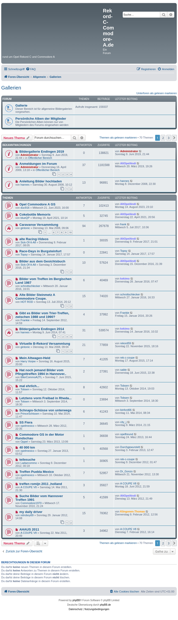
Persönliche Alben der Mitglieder (40, 118)
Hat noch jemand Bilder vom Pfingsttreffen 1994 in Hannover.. (40, 372)
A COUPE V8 (29, 487)
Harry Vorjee (28, 361)
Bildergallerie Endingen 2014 (41, 329)
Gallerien (11, 87)
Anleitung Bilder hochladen (40, 181)
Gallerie (21, 105)
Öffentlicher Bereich (40, 157)
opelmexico (27, 425)
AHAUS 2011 (29, 529)
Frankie (25, 320)
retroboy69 (27, 515)
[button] (174, 138)
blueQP (25, 217)
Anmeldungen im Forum (38, 164)
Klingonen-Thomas (132, 511)
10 (70, 232)
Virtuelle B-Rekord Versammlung (44, 343)
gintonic (25, 227)
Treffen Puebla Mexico (36, 472)
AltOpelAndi (128, 163)
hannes (25, 184)
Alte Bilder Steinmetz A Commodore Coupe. (35, 296)
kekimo (125, 278)
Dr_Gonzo (126, 471)
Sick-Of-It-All (28, 242)
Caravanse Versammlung (38, 224)
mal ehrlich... (29, 386)
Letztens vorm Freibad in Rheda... (45, 398)
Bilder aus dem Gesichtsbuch (42, 261)
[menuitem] (31, 69)
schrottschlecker (30, 285)
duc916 (25, 207)
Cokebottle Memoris (35, 214)
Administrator (29, 154)
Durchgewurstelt (130, 447)
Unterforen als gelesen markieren (156, 93)
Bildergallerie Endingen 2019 (41, 151)
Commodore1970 (31, 503)
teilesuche (27, 459)
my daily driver (30, 512)
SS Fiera (25, 422)
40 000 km (27, 447)
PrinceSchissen (30, 413)
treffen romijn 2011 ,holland (40, 484)
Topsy (24, 254)
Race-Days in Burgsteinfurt (40, 251)
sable (123, 369)
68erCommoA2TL (31, 377)
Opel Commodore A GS (37, 204)
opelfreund (126, 434)
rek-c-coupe (127, 357)
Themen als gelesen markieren (118, 137)
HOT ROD (27, 301)
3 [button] (169, 138)
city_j (123, 422)
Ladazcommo (29, 462)
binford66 (126, 409)
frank (123, 224)
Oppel (24, 441)
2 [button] (163, 138)
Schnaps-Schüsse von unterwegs (45, 410)
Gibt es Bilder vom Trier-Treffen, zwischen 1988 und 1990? (42, 315)
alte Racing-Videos (34, 239)
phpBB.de (105, 604)
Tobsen (25, 389)
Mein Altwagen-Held (34, 358)
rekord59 (125, 343)
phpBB (76, 600)
